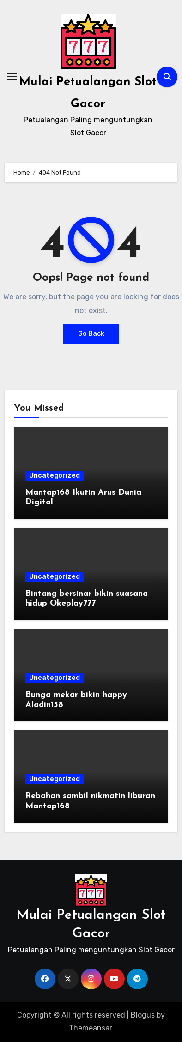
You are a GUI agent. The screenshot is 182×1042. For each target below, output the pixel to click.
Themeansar (90, 1028)
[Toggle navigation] (12, 76)
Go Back (91, 334)
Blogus (143, 1015)
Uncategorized (54, 475)
